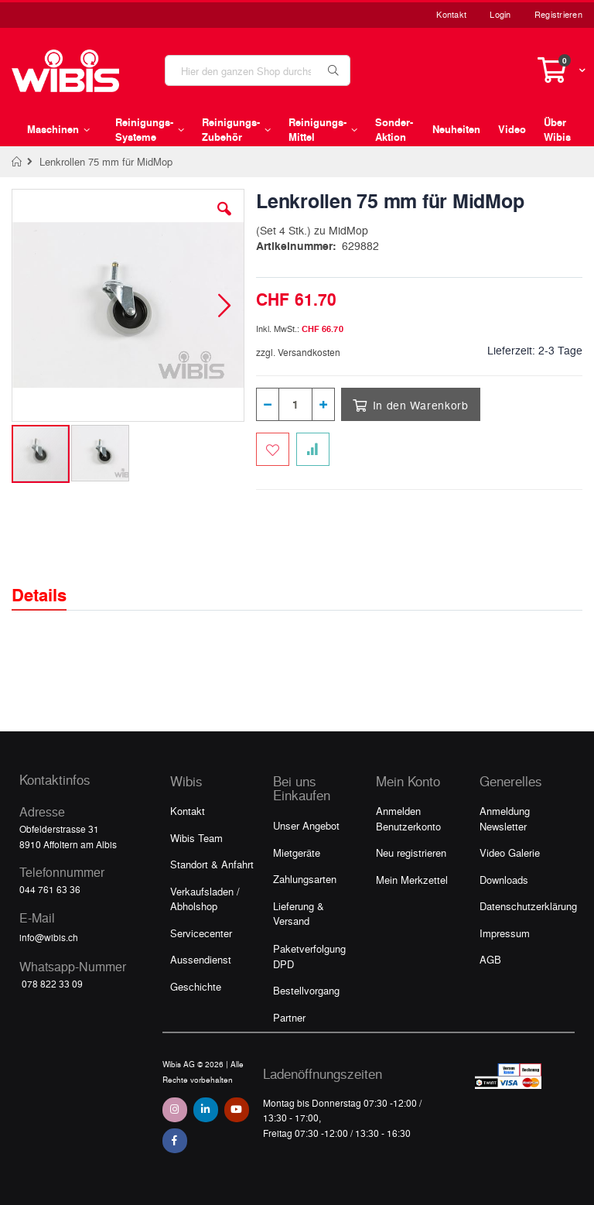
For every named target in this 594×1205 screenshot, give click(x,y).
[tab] (51, 581)
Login (500, 14)
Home (17, 161)
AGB (490, 959)
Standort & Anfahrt (212, 864)
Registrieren (558, 14)
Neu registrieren (411, 852)
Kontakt (451, 14)
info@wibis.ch (48, 937)
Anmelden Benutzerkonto (408, 818)
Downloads (504, 879)
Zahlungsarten (304, 878)
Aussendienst (200, 959)
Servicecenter (201, 933)
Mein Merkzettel (412, 879)
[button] (224, 221)
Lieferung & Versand (298, 914)
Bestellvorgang (306, 990)
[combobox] (257, 70)
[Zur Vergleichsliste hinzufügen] (312, 449)
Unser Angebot (306, 825)
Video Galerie (510, 852)
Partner (289, 1017)
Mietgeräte (296, 852)
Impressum (505, 933)
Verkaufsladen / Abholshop (205, 899)
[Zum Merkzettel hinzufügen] (272, 449)
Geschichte (195, 986)
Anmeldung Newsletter (505, 818)
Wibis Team (196, 837)
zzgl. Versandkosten (298, 352)
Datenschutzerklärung (528, 906)
